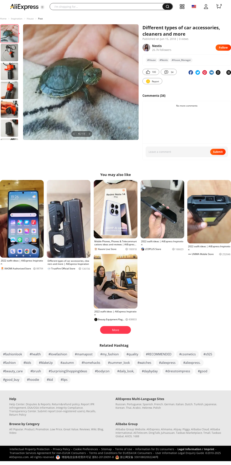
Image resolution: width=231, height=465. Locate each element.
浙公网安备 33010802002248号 (136, 457)
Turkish (198, 404)
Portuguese (134, 404)
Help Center (17, 404)
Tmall (206, 433)
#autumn (67, 363)
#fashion (9, 363)
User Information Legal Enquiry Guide (179, 453)
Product (29, 429)
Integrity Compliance (69, 408)
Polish (157, 408)
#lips (64, 380)
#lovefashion (58, 354)
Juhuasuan (168, 433)
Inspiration (16, 18)
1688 (136, 436)
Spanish (148, 404)
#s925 (207, 354)
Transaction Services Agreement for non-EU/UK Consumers (48, 453)
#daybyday (150, 371)
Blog (100, 429)
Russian (121, 404)
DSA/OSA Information (41, 408)
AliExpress (153, 429)
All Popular (16, 429)
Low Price (56, 429)
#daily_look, (125, 371)
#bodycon (102, 371)
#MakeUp (46, 363)
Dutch (189, 404)
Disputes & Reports (38, 404)
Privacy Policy (61, 449)
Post (40, 18)
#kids (27, 363)
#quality (132, 354)
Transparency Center (22, 411)
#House (151, 60)
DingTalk (154, 433)
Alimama (166, 429)
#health (35, 354)
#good (202, 371)
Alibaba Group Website (130, 429)
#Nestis (164, 60)
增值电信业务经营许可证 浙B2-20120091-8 (88, 457)
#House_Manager (181, 60)
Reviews (85, 429)
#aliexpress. (192, 363)
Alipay (177, 429)
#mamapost (84, 354)
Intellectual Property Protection (30, 449)
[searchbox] (107, 6)
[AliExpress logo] (24, 7)
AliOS (128, 436)
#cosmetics (187, 354)
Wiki (93, 429)
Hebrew (147, 408)
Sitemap (106, 449)
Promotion (42, 429)
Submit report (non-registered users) (61, 411)
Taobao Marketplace (189, 433)
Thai (128, 408)
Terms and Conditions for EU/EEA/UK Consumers (120, 453)
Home (3, 18)
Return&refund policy (66, 404)
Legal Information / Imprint (195, 449)
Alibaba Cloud (200, 429)
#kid (50, 380)
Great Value (70, 429)
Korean (120, 408)
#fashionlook (12, 354)
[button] (42, 7)
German (169, 404)
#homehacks (91, 363)
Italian (180, 404)
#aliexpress (167, 363)
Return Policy (17, 414)
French (158, 404)
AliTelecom (140, 433)
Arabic (137, 408)
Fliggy (186, 429)
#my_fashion (109, 354)
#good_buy (11, 380)
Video (12, 433)
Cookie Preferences (85, 449)
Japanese (210, 404)
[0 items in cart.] (219, 6)
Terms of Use (123, 449)
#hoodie (33, 380)
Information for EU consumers (154, 449)
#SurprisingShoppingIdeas (68, 371)
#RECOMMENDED (159, 354)
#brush (35, 371)
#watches (144, 363)
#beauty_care (13, 371)
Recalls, (91, 411)
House (30, 18)
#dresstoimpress (177, 371)
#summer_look (119, 363)
